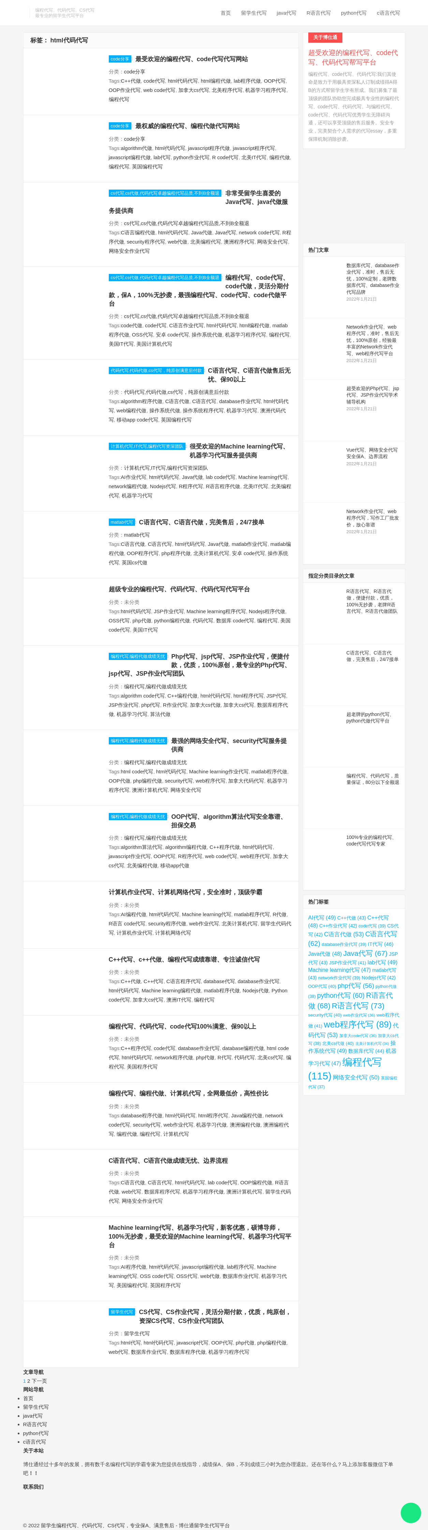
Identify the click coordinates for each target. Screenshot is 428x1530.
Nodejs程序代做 (267, 611)
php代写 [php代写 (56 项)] (356, 985)
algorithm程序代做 (141, 401)
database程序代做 (141, 1115)
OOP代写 (274, 81)
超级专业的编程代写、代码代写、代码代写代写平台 (179, 589)
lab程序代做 (247, 81)
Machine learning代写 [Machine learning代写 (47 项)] (339, 970)
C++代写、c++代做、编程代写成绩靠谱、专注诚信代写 (184, 959)
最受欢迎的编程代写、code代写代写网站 (191, 59)
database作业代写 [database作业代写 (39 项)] (344, 944)
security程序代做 (167, 923)
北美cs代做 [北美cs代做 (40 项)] (338, 1043)
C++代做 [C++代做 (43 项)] (351, 918)
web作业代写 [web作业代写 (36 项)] (359, 1015)
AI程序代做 (133, 1267)
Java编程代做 (247, 1115)
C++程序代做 (224, 847)
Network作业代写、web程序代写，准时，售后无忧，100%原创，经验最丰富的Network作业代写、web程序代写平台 (372, 340)
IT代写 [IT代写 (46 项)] (381, 944)
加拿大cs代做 (205, 705)
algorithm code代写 (142, 696)
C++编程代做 (182, 696)
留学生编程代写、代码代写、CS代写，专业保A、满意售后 (107, 1525)
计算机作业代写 (134, 933)
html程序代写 (248, 696)
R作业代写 (175, 705)
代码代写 (203, 620)
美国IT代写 (121, 344)
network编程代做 (128, 486)
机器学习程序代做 (203, 1192)
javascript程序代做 (209, 148)
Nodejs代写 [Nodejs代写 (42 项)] (378, 977)
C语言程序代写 (183, 981)
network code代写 (259, 232)
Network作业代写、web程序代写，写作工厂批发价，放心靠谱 (372, 518)
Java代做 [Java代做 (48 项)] (325, 954)
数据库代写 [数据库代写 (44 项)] (366, 1051)
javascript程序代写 (254, 148)
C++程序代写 (136, 1048)
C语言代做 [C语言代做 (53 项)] (344, 934)
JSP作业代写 (169, 611)
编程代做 (279, 157)
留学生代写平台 (212, 1525)
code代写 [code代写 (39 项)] (372, 925)
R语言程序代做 (223, 486)
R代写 (225, 1057)
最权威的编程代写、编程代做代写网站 (187, 126)
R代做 (280, 914)
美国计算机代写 (154, 344)
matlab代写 (122, 522)
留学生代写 (254, 13)
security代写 (179, 781)
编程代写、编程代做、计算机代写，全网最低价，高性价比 (188, 1093)
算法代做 (160, 714)
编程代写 (119, 99)
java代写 (287, 13)
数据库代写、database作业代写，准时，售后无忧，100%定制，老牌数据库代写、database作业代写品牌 (373, 279)
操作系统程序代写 (203, 410)
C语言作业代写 (186, 325)
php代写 (150, 705)
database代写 (219, 981)
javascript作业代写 (130, 856)
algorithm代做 (136, 148)
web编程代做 (132, 410)
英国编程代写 (147, 166)
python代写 (354, 13)
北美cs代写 (270, 1057)
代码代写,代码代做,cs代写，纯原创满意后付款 (156, 370)
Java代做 (201, 232)
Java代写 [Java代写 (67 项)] (365, 953)
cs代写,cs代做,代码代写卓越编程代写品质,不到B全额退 (165, 193)
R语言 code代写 (127, 923)
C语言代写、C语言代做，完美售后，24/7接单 (201, 522)
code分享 (120, 58)
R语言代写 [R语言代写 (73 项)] (358, 1006)
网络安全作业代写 (129, 251)
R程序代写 (191, 486)
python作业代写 (191, 157)
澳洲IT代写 (178, 1000)
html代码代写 (183, 81)
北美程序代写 (227, 90)
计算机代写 (176, 1134)
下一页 (39, 1381)
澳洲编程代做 (245, 1125)
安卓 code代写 (172, 334)
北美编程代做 (142, 865)
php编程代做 (147, 781)
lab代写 (162, 157)
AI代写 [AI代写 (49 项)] (322, 917)
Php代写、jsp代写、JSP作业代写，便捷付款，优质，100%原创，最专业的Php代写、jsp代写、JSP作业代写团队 (200, 665)
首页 (226, 13)
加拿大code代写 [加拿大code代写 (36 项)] (358, 1035)
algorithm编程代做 (186, 847)
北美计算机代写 (211, 553)
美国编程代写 (132, 1285)
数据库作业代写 (241, 1276)
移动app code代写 (137, 420)
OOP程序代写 (143, 553)
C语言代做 (177, 401)
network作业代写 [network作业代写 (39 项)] (339, 977)
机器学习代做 (211, 1125)
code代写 (154, 81)
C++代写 (153, 981)
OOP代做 (119, 781)
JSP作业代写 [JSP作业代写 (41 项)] (347, 962)
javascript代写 (192, 1343)
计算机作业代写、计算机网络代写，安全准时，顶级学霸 (185, 892)
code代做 (131, 325)
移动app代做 (174, 865)
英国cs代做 (134, 562)
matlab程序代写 (252, 914)
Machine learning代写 (262, 477)
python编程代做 (172, 620)
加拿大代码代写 (246, 781)
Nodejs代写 (163, 486)
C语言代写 (204, 401)
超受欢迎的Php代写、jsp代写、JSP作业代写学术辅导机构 (372, 395)
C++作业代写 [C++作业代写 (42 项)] (338, 925)
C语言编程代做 (138, 232)
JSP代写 (276, 696)
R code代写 (225, 157)
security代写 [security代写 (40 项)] (325, 1015)
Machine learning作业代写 (218, 771)
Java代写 (225, 232)
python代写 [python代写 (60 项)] (341, 995)
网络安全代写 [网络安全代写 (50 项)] (356, 1077)
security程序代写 (146, 242)
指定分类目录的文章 (331, 576)
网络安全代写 (272, 242)
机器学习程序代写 (265, 90)
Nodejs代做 (255, 990)
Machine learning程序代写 (216, 611)
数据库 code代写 (235, 620)
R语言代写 (319, 13)
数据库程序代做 (188, 1352)
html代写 (131, 1343)
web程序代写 (211, 781)
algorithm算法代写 (141, 847)
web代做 (178, 242)
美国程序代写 (142, 1067)
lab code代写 (221, 477)
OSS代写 (142, 334)
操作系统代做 (207, 334)
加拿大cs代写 (193, 90)
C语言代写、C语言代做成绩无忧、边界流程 (168, 1160)
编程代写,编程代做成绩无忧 (138, 656)
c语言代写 (388, 13)
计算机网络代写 (173, 933)
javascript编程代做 (130, 157)
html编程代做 (216, 81)
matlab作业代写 (249, 544)
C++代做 (131, 81)
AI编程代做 (133, 914)
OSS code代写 (156, 1276)
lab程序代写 (240, 1267)
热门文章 (318, 250)
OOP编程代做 (256, 1182)
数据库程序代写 (162, 1192)
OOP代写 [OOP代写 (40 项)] (322, 986)
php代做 (142, 620)
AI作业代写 (133, 477)
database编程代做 (243, 1048)
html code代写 (137, 771)
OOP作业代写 (125, 90)
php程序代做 (176, 553)
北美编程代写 (205, 242)
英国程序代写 (165, 1285)
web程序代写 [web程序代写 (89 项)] (358, 1024)
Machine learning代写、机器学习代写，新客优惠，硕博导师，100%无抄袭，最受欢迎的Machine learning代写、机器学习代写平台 (200, 1236)
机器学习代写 (241, 410)
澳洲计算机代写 (150, 790)
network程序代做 (174, 1057)
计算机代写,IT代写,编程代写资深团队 (147, 446)
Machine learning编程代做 (171, 990)
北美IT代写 (253, 157)
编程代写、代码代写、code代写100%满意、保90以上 (182, 1026)
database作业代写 (240, 401)
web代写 (132, 1192)
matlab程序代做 (269, 771)
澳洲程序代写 (239, 242)
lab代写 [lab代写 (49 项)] (383, 962)
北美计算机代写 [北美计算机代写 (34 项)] (372, 1044)
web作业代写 (204, 923)
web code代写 (159, 90)
